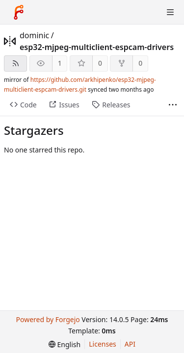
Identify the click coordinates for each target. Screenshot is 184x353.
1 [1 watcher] (60, 63)
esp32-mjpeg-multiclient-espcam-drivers (97, 47)
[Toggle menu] (170, 12)
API (130, 344)
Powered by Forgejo (47, 319)
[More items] (172, 105)
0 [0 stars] (100, 63)
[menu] (64, 344)
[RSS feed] (15, 63)
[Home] (18, 12)
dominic (34, 35)
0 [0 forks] (140, 63)
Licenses (102, 344)
